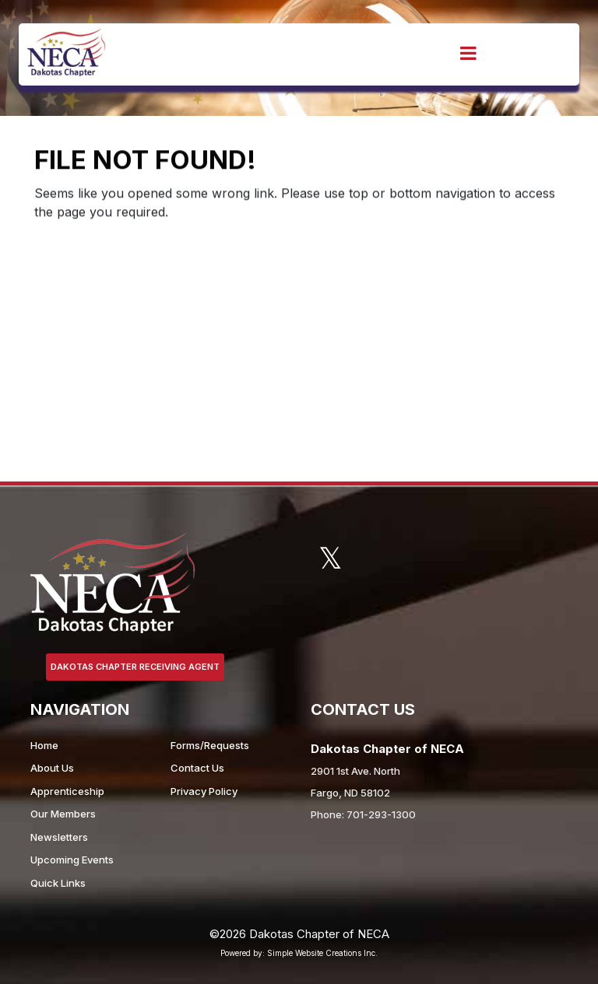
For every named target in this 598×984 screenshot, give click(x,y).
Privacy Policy (204, 791)
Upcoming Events (72, 859)
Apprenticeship (67, 791)
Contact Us (197, 768)
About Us (52, 768)
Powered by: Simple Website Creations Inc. (299, 953)
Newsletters (59, 837)
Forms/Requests (210, 745)
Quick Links (58, 883)
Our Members (63, 813)
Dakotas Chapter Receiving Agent (135, 666)
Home (44, 745)
